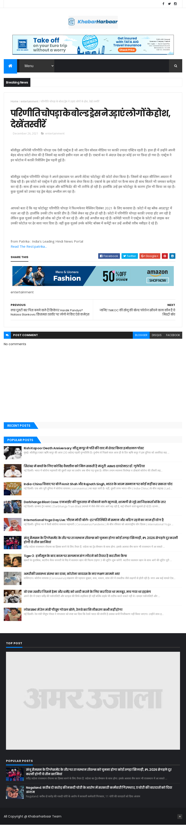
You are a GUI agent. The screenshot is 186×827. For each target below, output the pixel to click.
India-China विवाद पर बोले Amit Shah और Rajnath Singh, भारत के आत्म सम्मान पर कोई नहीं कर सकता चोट (98, 486)
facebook (173, 337)
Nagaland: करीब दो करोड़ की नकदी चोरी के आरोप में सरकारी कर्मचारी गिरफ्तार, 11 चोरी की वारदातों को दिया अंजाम (99, 791)
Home (14, 102)
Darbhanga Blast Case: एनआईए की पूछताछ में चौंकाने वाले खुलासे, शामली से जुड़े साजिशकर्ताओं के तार (95, 504)
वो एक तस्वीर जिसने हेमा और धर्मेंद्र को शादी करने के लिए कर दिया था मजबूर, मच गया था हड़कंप (87, 593)
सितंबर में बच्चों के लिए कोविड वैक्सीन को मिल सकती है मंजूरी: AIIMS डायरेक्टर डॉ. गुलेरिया (84, 468)
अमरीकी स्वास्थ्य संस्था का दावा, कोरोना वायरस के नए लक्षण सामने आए (72, 575)
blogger (141, 337)
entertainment (29, 102)
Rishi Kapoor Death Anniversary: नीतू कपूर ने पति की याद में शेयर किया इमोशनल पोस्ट (84, 450)
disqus (157, 337)
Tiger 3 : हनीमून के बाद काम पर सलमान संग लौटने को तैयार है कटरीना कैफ (75, 557)
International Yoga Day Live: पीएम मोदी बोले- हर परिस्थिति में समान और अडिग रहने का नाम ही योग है (94, 522)
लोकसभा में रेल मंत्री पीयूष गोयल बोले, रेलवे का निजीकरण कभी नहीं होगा (73, 611)
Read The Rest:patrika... (29, 248)
